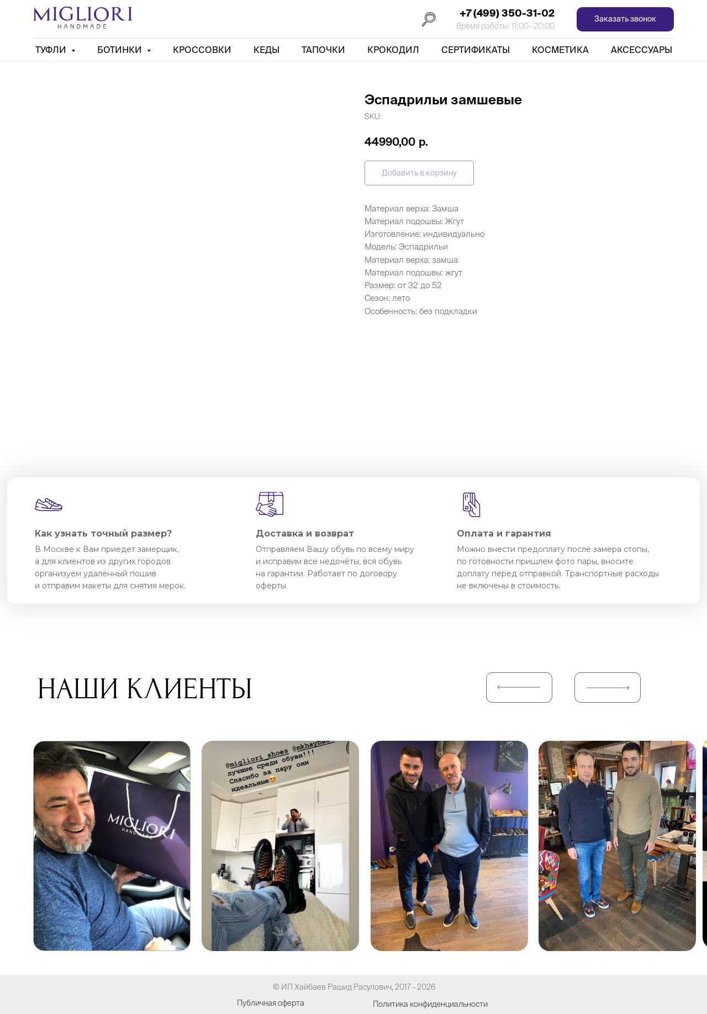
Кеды (266, 50)
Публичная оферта (270, 1003)
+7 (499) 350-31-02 (507, 13)
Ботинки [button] (120, 50)
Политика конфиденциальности (430, 1004)
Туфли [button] (51, 50)
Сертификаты (475, 50)
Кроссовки (202, 50)
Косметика (560, 50)
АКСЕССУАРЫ (641, 50)
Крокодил (393, 50)
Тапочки (323, 50)
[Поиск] (428, 19)
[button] (625, 19)
